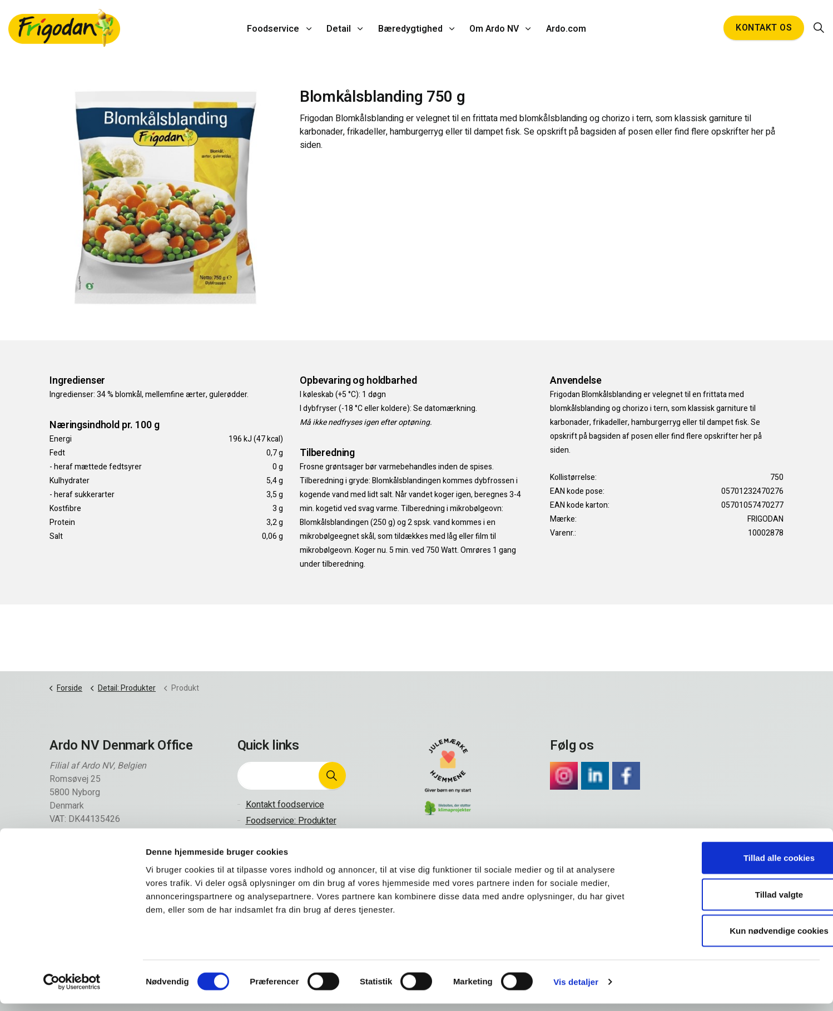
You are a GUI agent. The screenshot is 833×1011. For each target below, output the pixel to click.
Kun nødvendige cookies (740, 938)
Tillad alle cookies (740, 865)
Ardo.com (562, 27)
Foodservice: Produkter (291, 820)
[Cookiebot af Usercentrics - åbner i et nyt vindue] (72, 989)
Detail (341, 27)
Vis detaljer (575, 989)
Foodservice (277, 27)
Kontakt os (764, 28)
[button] (332, 776)
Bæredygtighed (410, 27)
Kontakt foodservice (285, 804)
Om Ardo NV (492, 27)
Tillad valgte (740, 901)
